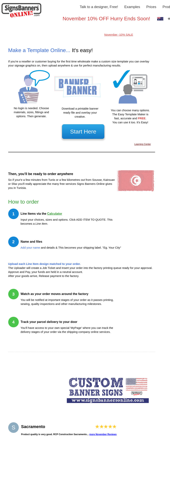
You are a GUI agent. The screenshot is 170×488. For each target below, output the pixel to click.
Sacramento (33, 426)
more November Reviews (103, 434)
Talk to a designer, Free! (99, 7)
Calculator (54, 213)
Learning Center (142, 144)
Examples (132, 7)
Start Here (83, 131)
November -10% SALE (118, 34)
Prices (151, 7)
